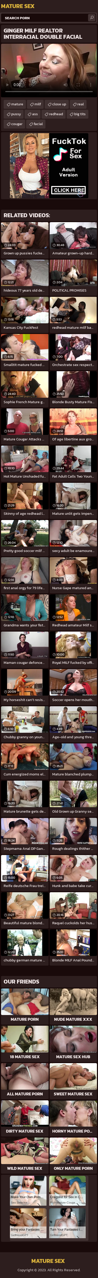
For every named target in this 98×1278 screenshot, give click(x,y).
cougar (16, 124)
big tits (80, 114)
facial (38, 124)
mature (17, 104)
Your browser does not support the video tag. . (49, 70)
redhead (56, 114)
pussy (16, 114)
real (80, 104)
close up (59, 104)
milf (37, 104)
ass (35, 114)
